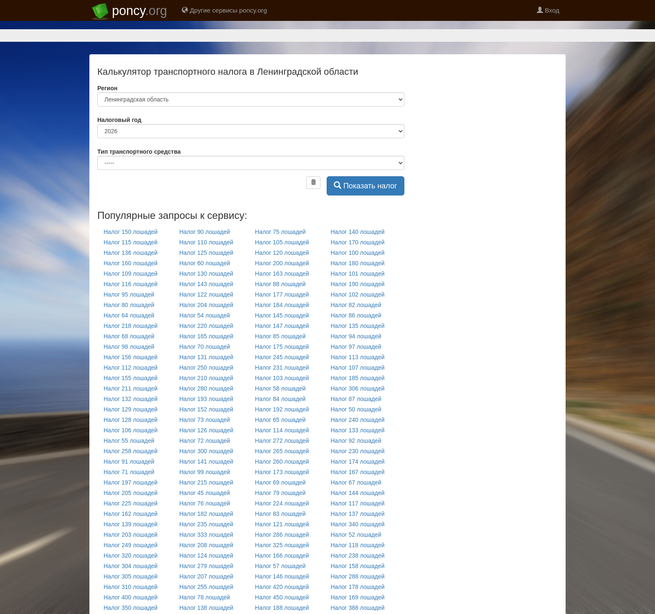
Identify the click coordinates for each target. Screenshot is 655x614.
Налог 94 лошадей (355, 336)
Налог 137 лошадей (357, 513)
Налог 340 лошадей (357, 524)
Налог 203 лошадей (130, 534)
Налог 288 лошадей (357, 576)
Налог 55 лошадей (129, 440)
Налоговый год (119, 120)
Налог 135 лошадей (357, 325)
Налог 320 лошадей (130, 555)
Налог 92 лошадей (355, 440)
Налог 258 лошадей (130, 451)
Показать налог (365, 185)
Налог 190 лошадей (357, 284)
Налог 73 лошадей (204, 419)
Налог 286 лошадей (282, 534)
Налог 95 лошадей (129, 294)
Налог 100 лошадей (357, 252)
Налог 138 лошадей (206, 607)
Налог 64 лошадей (129, 315)
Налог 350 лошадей (130, 607)
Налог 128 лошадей (130, 419)
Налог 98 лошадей (129, 346)
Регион (107, 88)
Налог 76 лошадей (204, 503)
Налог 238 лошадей (357, 555)
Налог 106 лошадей (130, 430)
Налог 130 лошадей (206, 273)
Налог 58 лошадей (280, 388)
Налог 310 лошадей (130, 587)
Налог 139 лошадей (130, 524)
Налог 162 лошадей (130, 513)
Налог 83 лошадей (280, 513)
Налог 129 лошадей (130, 409)
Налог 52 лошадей (355, 534)
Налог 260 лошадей (282, 461)
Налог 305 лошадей (130, 576)
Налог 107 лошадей (357, 367)
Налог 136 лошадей (130, 252)
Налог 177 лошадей (282, 294)
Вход (548, 10)
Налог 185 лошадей (357, 378)
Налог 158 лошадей (357, 566)
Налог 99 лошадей (204, 472)
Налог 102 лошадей (357, 294)
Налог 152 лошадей (206, 409)
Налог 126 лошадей (206, 430)
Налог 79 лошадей (280, 493)
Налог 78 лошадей (204, 597)
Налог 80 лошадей (129, 305)
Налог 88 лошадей (280, 284)
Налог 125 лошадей (206, 252)
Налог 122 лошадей (206, 294)
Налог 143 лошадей (206, 284)
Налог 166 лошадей (282, 555)
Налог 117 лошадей (357, 503)
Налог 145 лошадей (282, 315)
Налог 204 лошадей (206, 305)
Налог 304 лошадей (130, 566)
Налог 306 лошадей (357, 388)
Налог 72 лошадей (204, 440)
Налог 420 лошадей (282, 587)
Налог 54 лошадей (204, 315)
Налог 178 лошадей (357, 587)
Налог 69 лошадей (280, 482)
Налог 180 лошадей (357, 263)
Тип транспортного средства (138, 151)
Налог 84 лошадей (280, 399)
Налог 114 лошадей (282, 430)
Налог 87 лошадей (355, 399)
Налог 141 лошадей (206, 461)
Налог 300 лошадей (206, 451)
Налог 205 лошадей (130, 493)
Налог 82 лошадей (355, 305)
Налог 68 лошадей (129, 336)
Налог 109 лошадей (130, 273)
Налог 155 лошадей (130, 378)
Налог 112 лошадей (130, 367)
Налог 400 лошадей (130, 597)
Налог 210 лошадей (206, 378)
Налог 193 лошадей (206, 399)
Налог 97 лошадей (355, 346)
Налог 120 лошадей (282, 252)
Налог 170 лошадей (357, 242)
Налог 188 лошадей (282, 607)
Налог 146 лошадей (282, 576)
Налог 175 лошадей (282, 346)
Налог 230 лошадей (357, 451)
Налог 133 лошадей (357, 430)
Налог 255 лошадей (206, 587)
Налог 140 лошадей (357, 231)
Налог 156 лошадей (130, 357)
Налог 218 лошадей (130, 325)
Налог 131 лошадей (206, 357)
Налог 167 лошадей (357, 472)
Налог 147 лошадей (282, 325)
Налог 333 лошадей (206, 534)
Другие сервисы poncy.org (224, 10)
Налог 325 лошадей (282, 545)
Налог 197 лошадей (130, 482)
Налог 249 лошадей (130, 545)
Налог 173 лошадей (282, 472)
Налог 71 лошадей (129, 472)
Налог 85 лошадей (280, 336)
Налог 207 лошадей (206, 576)
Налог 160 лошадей (130, 263)
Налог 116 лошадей (130, 284)
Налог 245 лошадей (282, 357)
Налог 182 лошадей (206, 513)
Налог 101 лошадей (357, 273)
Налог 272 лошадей (282, 440)
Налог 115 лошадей (130, 242)
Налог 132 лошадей (130, 399)
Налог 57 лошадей (280, 566)
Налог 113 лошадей (357, 357)
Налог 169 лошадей (357, 597)
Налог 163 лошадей (282, 273)
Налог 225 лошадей (130, 503)
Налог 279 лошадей (206, 566)
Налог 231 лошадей (282, 367)
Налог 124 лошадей (206, 555)
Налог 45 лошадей (204, 493)
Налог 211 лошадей (130, 388)
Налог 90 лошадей (204, 231)
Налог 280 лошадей (206, 388)
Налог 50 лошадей (355, 409)
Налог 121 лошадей (282, 524)
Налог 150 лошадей (130, 231)
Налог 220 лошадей (206, 325)
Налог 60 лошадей (204, 263)
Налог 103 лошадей (282, 378)
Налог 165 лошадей (206, 336)
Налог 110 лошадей (206, 242)
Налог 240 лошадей (357, 419)
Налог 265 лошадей (282, 451)
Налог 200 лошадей (282, 263)
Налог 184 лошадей (282, 305)
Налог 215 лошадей (206, 482)
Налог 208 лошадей (206, 545)
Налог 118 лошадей (357, 545)
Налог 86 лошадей (355, 315)
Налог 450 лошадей (282, 597)
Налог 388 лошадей (357, 607)
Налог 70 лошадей (204, 346)
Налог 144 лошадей (357, 493)
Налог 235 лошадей (206, 524)
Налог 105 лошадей (282, 242)
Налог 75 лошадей (280, 231)
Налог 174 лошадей (357, 461)
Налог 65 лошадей (280, 419)
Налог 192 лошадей (282, 409)
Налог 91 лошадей (129, 461)
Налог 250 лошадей (206, 367)
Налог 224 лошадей (282, 503)
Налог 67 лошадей (355, 482)
